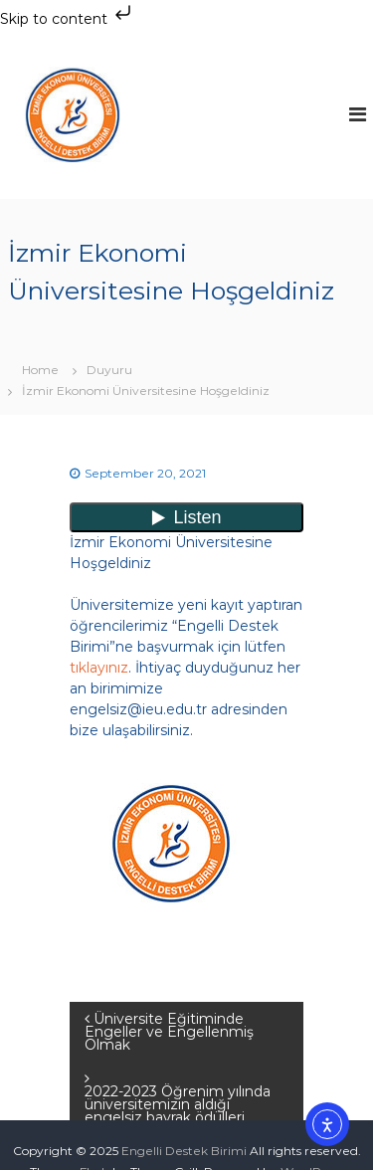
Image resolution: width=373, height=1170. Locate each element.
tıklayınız (99, 668)
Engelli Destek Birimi (184, 1150)
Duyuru (109, 369)
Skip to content (67, 19)
